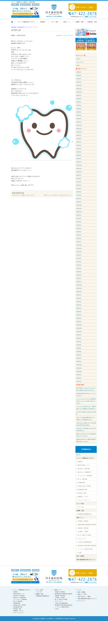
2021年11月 (79, 248)
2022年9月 (78, 215)
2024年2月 (78, 158)
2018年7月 (78, 381)
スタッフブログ (68, 35)
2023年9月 (78, 175)
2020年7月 (78, 301)
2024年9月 (78, 135)
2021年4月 (78, 271)
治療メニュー (67, 23)
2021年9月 (78, 255)
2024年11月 (79, 128)
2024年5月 (78, 148)
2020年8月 (78, 298)
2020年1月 (78, 321)
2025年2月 (78, 118)
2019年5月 (78, 348)
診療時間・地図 (91, 23)
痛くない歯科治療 (82, 479)
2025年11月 (79, 88)
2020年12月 (79, 284)
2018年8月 (78, 378)
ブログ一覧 (81, 507)
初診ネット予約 (82, 594)
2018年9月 (78, 374)
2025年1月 (78, 121)
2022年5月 (78, 228)
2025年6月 (78, 105)
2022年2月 (78, 238)
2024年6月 (78, 145)
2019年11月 (79, 328)
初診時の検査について (84, 465)
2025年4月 (78, 111)
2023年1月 (78, 201)
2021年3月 (78, 274)
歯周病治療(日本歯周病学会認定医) (87, 524)
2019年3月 (78, 354)
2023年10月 (79, 171)
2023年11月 (79, 168)
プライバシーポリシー (84, 500)
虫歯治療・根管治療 (83, 528)
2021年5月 (78, 268)
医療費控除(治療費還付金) (85, 514)
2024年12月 (79, 125)
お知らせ (78, 58)
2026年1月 (78, 82)
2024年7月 (78, 141)
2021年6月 (78, 265)
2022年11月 (79, 208)
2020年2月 (78, 318)
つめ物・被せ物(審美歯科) (85, 542)
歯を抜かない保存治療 (84, 468)
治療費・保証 (79, 23)
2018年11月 (79, 368)
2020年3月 (78, 314)
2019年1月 (78, 361)
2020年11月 (79, 288)
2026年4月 (78, 72)
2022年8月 (78, 218)
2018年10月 (79, 371)
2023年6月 (78, 185)
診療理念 (80, 461)
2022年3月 (78, 235)
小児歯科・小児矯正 (83, 531)
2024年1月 (78, 161)
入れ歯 (79, 552)
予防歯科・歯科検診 (83, 521)
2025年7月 (78, 102)
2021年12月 (79, 245)
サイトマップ (81, 600)
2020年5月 (78, 308)
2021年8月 (78, 258)
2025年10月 (79, 92)
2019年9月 (78, 334)
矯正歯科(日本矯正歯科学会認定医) (87, 545)
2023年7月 (78, 181)
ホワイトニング (82, 538)
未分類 (77, 65)
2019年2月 (78, 358)
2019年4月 (78, 351)
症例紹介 (43, 23)
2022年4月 (78, 231)
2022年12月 (79, 205)
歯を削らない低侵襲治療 (84, 472)
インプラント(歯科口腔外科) (85, 549)
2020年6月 (78, 304)
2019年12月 (79, 324)
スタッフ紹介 (55, 23)
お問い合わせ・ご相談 (84, 596)
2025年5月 (78, 108)
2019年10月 (79, 331)
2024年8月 (78, 138)
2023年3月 (78, 195)
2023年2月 (78, 198)
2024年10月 (79, 131)
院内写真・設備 (82, 493)
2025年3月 (78, 115)
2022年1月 (78, 241)
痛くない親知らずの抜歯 (84, 535)
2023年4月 (78, 191)
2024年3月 (78, 155)
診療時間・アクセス (83, 496)
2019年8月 (78, 338)
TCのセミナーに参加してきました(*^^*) (23, 195)
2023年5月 (78, 188)
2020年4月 (78, 311)
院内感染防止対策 (82, 489)
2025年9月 (78, 95)
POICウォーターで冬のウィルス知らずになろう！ (57, 195)
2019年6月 (78, 344)
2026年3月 (78, 75)
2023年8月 (78, 178)
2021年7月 (78, 261)
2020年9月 (78, 294)
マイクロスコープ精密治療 (85, 475)
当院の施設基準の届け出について (86, 559)
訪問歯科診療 (81, 482)
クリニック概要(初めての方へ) (26, 23)
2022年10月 (79, 211)
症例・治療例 (80, 556)
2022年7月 (78, 221)
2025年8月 (78, 98)
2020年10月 (79, 291)
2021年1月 (78, 281)
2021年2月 (78, 278)
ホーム (13, 23)
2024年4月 (78, 151)
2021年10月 (79, 251)
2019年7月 (78, 341)
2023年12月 (79, 165)
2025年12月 (79, 85)
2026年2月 (78, 78)
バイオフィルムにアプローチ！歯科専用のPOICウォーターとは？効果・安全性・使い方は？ (86, 401)
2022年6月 (78, 225)
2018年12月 (79, 364)
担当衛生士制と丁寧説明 (84, 486)
